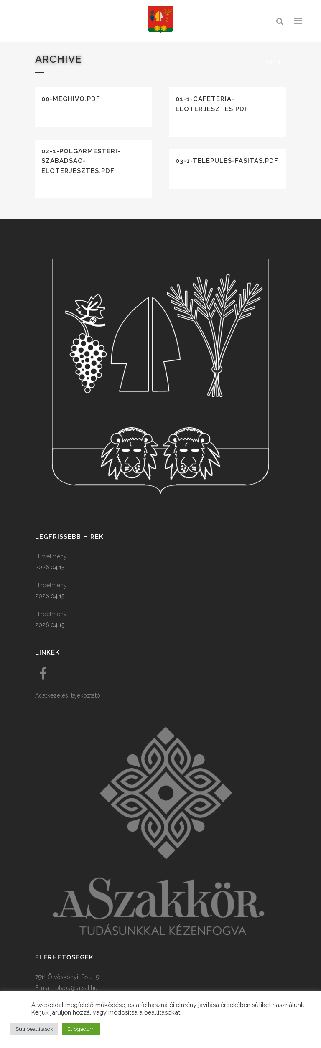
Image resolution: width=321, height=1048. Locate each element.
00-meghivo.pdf (70, 99)
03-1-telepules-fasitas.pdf (227, 161)
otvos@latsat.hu (76, 988)
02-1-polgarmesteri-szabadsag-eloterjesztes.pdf (80, 161)
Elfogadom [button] (81, 1029)
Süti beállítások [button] (34, 1029)
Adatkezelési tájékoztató (67, 695)
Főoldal (270, 62)
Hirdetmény (51, 556)
